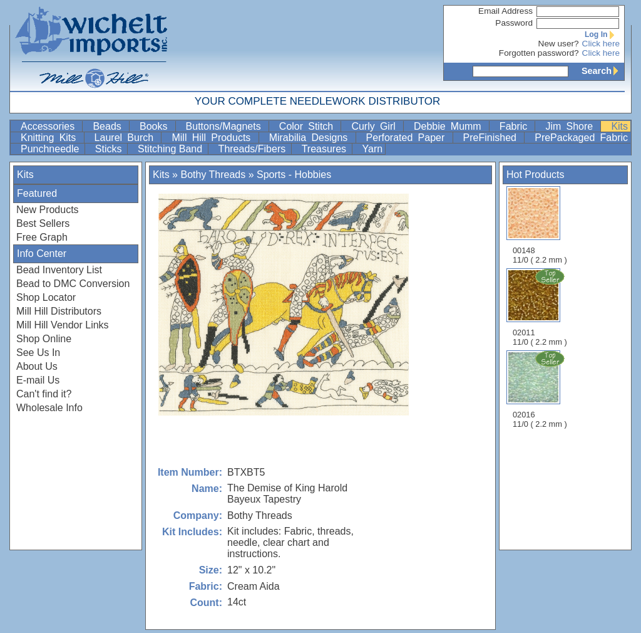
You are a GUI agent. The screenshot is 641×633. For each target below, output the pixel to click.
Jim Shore (571, 126)
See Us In (38, 352)
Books (156, 126)
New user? (558, 43)
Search (603, 71)
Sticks (110, 149)
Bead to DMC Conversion (73, 283)
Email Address (505, 11)
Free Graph (42, 237)
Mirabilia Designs (311, 137)
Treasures (325, 149)
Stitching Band (171, 149)
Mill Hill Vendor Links (62, 325)
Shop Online (43, 338)
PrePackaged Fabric (581, 137)
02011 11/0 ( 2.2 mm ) (541, 307)
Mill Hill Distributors (58, 311)
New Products (47, 209)
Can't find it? (43, 394)
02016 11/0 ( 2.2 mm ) (541, 389)
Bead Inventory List (59, 269)
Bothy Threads (212, 174)
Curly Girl (376, 126)
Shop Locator (46, 297)
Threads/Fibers (253, 149)
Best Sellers (42, 223)
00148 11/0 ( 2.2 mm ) (540, 225)
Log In (602, 34)
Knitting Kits (51, 137)
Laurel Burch (127, 137)
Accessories (50, 126)
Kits (619, 126)
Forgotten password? (539, 53)
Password (514, 23)
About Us (37, 366)
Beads (109, 126)
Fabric (516, 126)
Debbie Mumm (450, 126)
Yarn (372, 149)
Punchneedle (51, 149)
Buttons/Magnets (226, 126)
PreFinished (492, 137)
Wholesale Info (49, 407)
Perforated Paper (408, 137)
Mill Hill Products (213, 137)
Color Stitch (309, 126)
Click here (601, 43)
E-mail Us (37, 380)
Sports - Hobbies (294, 174)
